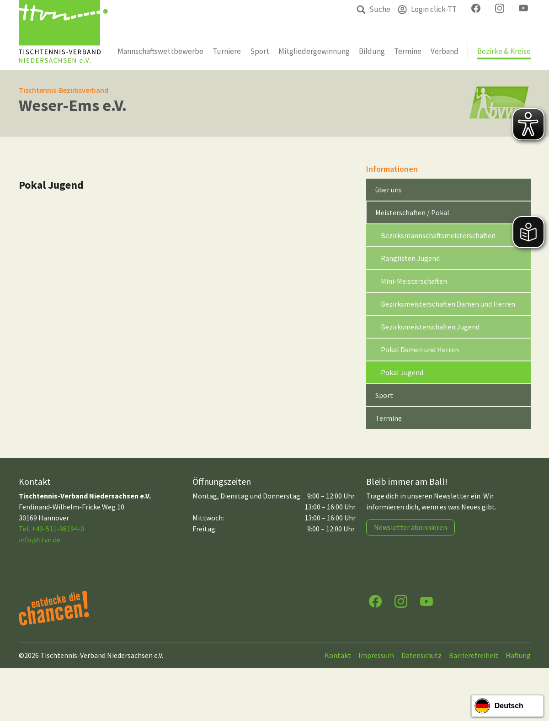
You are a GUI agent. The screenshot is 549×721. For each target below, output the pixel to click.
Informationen (392, 169)
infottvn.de (39, 539)
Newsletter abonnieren (410, 527)
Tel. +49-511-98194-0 (51, 528)
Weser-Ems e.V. (73, 105)
